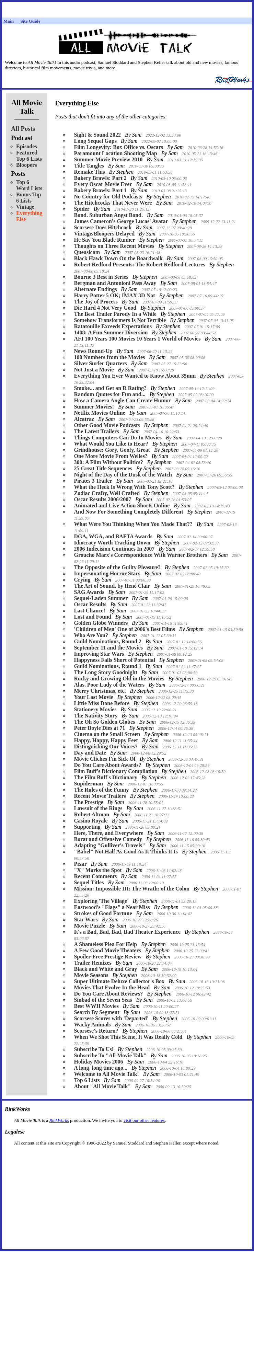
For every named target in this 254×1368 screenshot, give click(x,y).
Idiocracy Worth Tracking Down (112, 542)
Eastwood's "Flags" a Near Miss (112, 907)
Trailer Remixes (92, 963)
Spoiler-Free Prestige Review (107, 956)
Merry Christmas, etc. (100, 691)
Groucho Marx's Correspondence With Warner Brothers (140, 555)
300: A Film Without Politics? (108, 462)
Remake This (89, 172)
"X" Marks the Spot (98, 870)
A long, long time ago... (100, 1068)
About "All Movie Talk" (102, 1086)
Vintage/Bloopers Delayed (104, 234)
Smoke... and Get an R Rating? (110, 388)
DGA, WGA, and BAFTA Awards (113, 536)
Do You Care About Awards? (107, 765)
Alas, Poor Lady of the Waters (109, 685)
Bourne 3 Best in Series (101, 277)
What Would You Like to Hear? (111, 444)
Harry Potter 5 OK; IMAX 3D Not (114, 295)
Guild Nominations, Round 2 (107, 641)
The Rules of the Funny (101, 790)
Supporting (87, 827)
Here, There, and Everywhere (108, 833)
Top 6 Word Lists (29, 185)
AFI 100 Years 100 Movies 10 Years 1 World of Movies (137, 339)
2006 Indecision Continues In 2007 (114, 549)
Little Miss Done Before (101, 703)
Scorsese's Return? (96, 1031)
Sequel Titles (89, 882)
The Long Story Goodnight (105, 672)
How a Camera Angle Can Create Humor (122, 400)
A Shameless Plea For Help (105, 944)
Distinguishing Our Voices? (106, 746)
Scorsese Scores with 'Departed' (111, 1018)
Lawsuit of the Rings (98, 808)
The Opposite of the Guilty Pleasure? (117, 567)
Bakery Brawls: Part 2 (100, 178)
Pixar (80, 864)
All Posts (23, 128)
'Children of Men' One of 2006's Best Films (124, 629)
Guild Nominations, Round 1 (107, 666)
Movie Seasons (91, 975)
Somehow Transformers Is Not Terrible (120, 320)
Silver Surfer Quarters (100, 363)
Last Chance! (89, 610)
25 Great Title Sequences (103, 468)
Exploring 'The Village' (101, 901)
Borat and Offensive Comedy (108, 839)
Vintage (25, 207)
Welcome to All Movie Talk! (106, 1074)
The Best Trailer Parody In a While (115, 314)
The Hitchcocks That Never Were (113, 203)
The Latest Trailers (96, 431)
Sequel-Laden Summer (101, 598)
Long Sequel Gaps (95, 141)
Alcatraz (84, 419)
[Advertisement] (127, 1156)
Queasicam (87, 252)
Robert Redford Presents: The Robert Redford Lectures (139, 264)
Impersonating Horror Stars (107, 573)
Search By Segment (96, 1012)
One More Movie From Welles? (110, 456)
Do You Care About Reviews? (108, 994)
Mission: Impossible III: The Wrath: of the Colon (131, 889)
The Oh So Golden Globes (104, 722)
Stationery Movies (95, 709)
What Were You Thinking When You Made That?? (133, 524)
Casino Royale (90, 821)
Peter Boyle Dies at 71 (99, 728)
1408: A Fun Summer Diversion (111, 332)
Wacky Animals (92, 1024)
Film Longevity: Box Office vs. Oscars (118, 147)
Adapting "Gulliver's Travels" (109, 845)
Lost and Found (92, 617)
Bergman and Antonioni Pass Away (115, 283)
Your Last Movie (93, 697)
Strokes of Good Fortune (103, 913)
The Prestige (88, 802)
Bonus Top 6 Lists (28, 198)
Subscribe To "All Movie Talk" (110, 1055)
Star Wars (85, 919)
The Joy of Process (95, 301)
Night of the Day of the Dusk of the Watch (123, 475)
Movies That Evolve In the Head (112, 987)
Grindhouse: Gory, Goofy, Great (112, 450)
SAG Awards (89, 592)
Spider (81, 209)
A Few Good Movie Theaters (107, 950)
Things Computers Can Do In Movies (118, 437)
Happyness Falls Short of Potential (114, 660)
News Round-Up (93, 351)
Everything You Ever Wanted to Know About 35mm (135, 376)
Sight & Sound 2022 (97, 135)
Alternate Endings (95, 289)
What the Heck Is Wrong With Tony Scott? (124, 487)
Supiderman (88, 783)
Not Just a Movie (94, 369)
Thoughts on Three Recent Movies (114, 246)
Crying (82, 580)
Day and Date (90, 753)
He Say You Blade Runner (104, 240)
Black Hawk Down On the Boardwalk (118, 258)
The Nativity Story (95, 716)
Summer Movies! (94, 407)
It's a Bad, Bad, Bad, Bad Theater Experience (127, 932)
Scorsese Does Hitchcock (102, 227)
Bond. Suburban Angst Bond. (108, 215)
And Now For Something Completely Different (128, 512)
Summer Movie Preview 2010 (108, 159)
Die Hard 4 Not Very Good (105, 308)
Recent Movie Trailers (100, 796)
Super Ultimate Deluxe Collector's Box (119, 981)
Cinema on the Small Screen (107, 734)
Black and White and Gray (105, 969)
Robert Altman (91, 814)
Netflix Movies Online (99, 413)
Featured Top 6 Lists (29, 156)
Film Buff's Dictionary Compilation (115, 771)
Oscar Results (90, 604)
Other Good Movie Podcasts (107, 425)
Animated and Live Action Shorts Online (122, 505)
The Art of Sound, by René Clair (112, 586)
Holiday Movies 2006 (98, 1062)
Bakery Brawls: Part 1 (100, 190)
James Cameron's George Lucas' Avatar (121, 221)
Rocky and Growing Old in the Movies (119, 678)
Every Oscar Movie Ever (103, 184)
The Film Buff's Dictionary (105, 777)
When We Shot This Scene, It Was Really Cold (128, 1037)
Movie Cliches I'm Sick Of (105, 759)
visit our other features (144, 1120)
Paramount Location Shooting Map (115, 153)
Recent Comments (95, 876)
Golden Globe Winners (101, 623)
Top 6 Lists (87, 1080)
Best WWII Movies (96, 1006)
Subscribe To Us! (94, 1049)
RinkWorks (59, 1120)
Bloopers (26, 165)
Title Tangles (89, 166)
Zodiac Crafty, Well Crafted (107, 493)
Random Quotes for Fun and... (109, 394)
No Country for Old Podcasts (108, 196)
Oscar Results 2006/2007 (102, 499)
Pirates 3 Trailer (93, 481)
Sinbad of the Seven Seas (103, 1000)
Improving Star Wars (99, 654)
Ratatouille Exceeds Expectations (113, 326)
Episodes (26, 146)
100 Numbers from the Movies (109, 357)
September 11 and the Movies (108, 648)
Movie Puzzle (89, 926)
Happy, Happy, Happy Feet (106, 740)
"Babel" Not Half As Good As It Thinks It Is (125, 851)
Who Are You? (91, 635)
